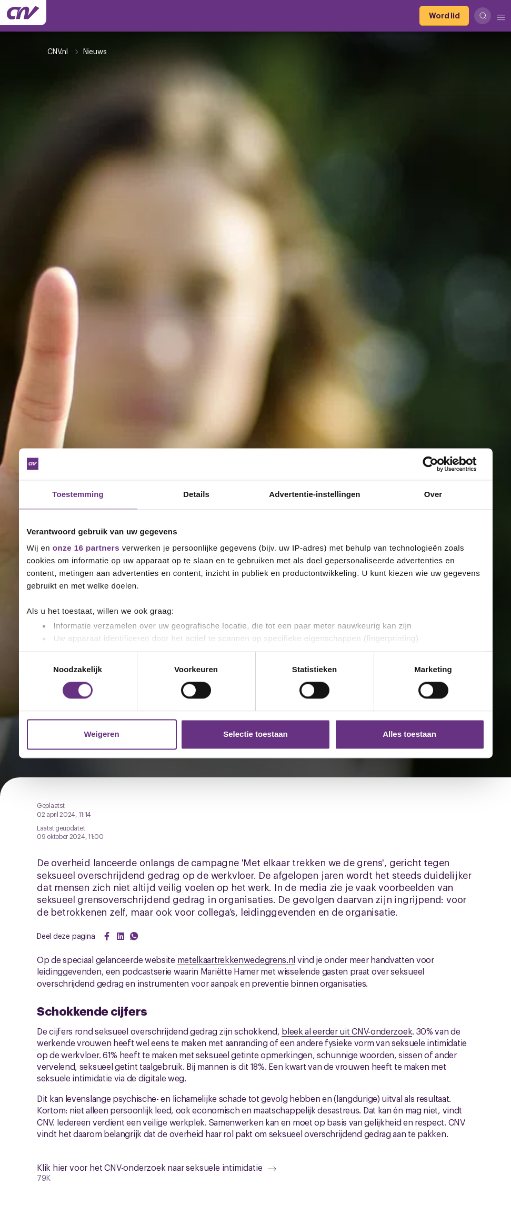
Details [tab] (196, 494)
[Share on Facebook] (107, 936)
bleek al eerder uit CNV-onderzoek (347, 1031)
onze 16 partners (86, 547)
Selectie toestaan (255, 733)
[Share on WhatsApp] (134, 936)
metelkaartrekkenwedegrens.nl (236, 959)
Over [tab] (433, 494)
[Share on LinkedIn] (120, 936)
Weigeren (101, 733)
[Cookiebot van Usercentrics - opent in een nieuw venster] (439, 464)
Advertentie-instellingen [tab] (314, 494)
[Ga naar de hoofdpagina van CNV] (23, 12)
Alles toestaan (409, 733)
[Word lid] (444, 16)
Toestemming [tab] (78, 494)
